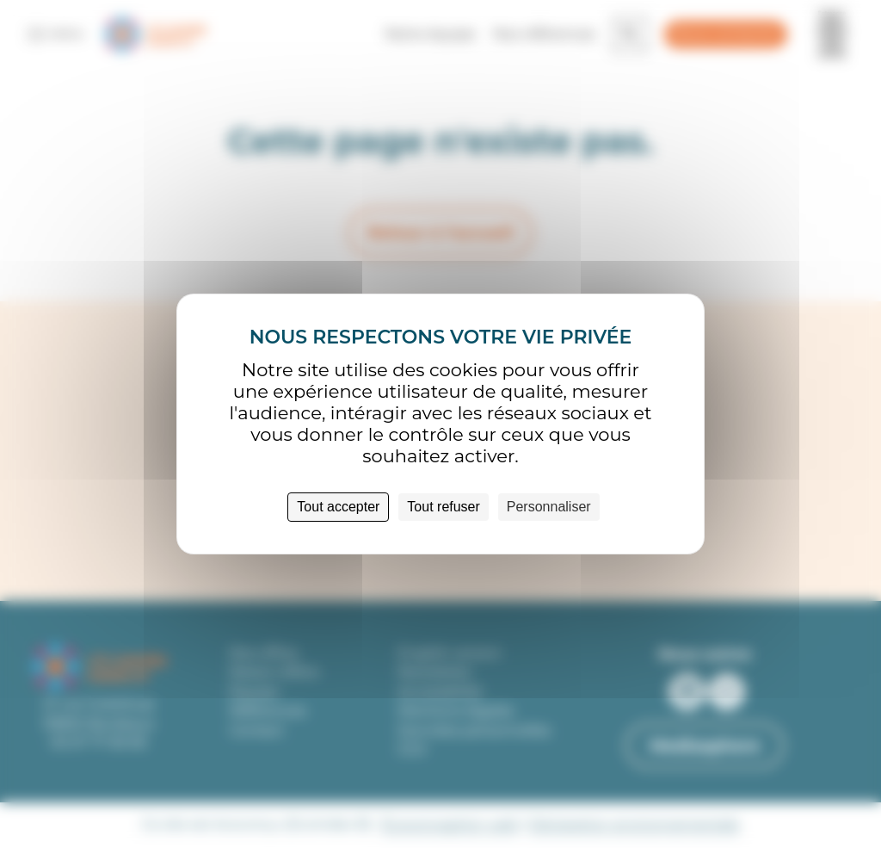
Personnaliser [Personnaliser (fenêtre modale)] (549, 506)
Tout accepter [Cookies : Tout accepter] (338, 506)
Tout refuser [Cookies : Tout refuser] (443, 506)
